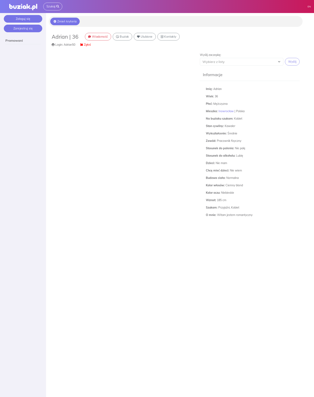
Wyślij (292, 61)
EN (309, 6)
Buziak (122, 36)
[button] (250, 59)
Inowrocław (226, 111)
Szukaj (52, 6)
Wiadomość (98, 36)
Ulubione (145, 36)
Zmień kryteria (64, 21)
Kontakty (168, 36)
